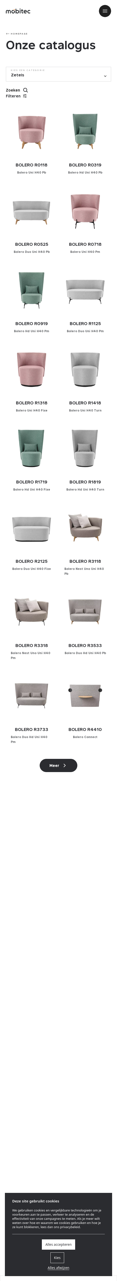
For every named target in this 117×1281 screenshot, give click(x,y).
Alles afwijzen (58, 1268)
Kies (57, 1257)
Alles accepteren (58, 1244)
